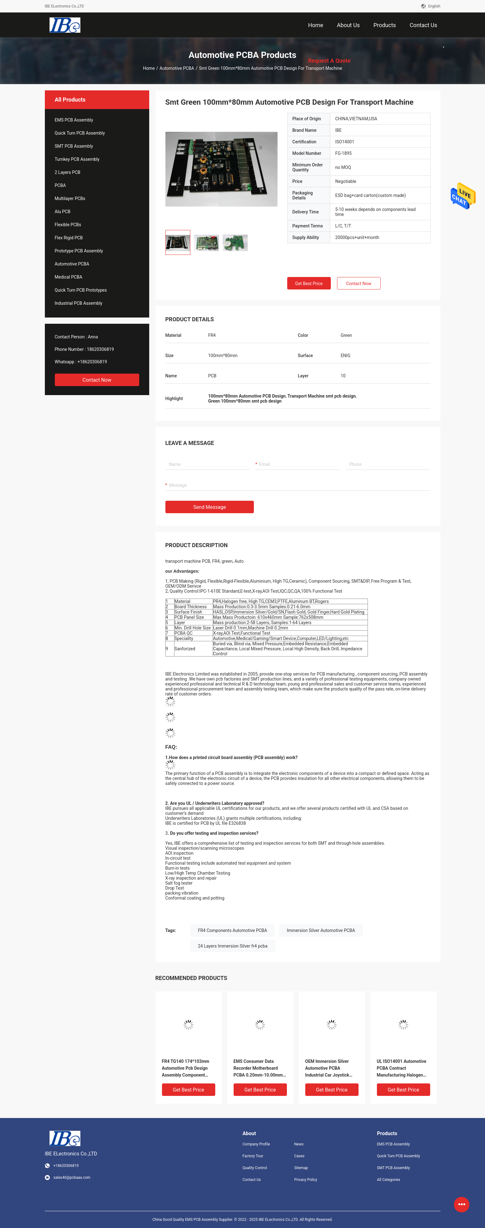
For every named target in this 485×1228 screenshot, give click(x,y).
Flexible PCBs (68, 224)
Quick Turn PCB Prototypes (81, 290)
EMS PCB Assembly (74, 119)
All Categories (388, 1180)
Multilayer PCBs (70, 198)
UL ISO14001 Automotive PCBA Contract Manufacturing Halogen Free (401, 1068)
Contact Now (97, 380)
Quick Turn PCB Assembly (80, 133)
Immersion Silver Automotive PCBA (321, 930)
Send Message (209, 507)
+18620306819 (92, 361)
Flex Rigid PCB (69, 237)
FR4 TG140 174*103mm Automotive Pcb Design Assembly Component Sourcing (185, 1068)
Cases (299, 1156)
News (298, 1144)
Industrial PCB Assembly (78, 303)
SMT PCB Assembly (74, 146)
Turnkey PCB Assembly (77, 159)
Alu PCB (62, 211)
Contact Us (252, 1180)
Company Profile (256, 1144)
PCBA (60, 185)
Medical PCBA (69, 277)
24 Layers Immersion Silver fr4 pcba (233, 946)
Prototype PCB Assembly (79, 250)
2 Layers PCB (67, 172)
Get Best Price (308, 283)
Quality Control (255, 1168)
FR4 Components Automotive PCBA (232, 930)
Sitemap (301, 1168)
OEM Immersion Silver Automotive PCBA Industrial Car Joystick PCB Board (327, 1068)
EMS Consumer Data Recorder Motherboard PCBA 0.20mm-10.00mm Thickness (258, 1068)
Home (149, 68)
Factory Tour (253, 1156)
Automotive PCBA (176, 68)
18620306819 (100, 349)
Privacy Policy (305, 1180)
